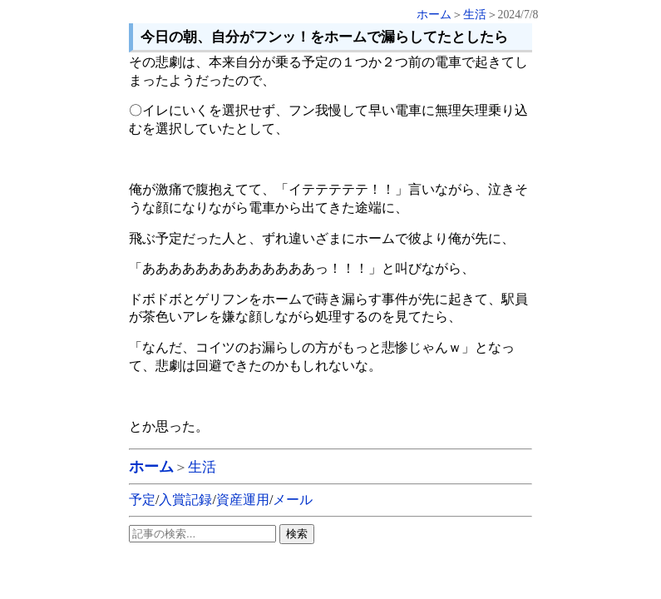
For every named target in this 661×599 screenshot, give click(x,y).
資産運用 (242, 500)
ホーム (434, 14)
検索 (297, 533)
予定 (142, 500)
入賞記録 (185, 500)
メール (293, 500)
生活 (474, 14)
